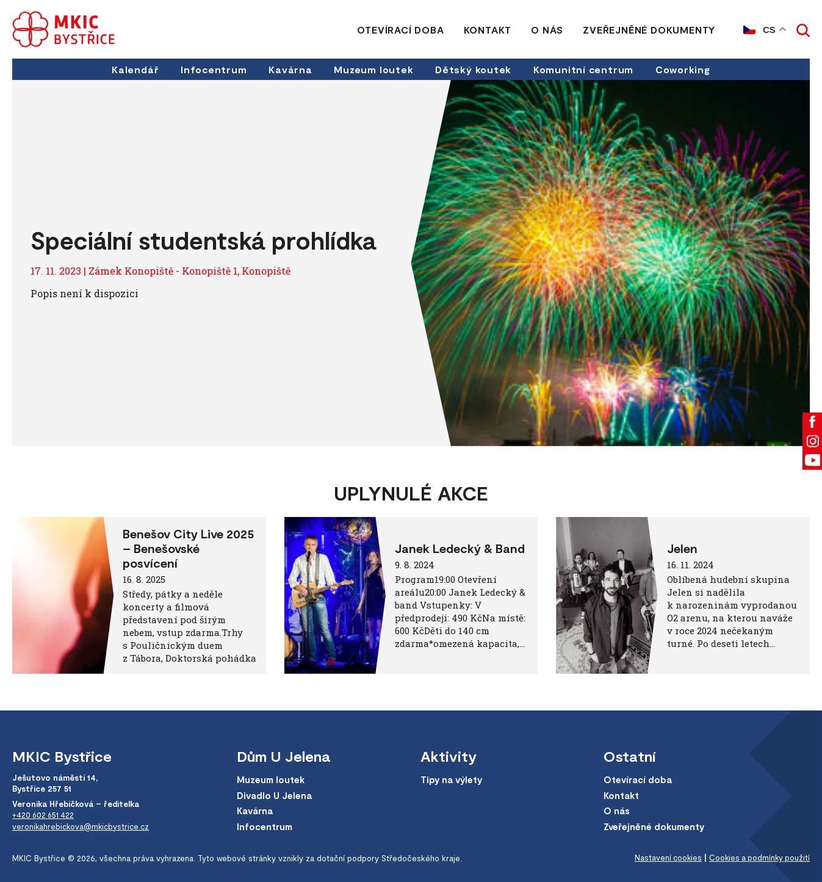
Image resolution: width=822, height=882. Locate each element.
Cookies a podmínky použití (758, 858)
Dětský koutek (474, 69)
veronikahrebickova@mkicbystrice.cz (82, 826)
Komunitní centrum (584, 69)
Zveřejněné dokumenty (649, 29)
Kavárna (290, 69)
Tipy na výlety (452, 780)
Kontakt (487, 29)
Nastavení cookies (664, 858)
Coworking (684, 69)
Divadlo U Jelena (275, 795)
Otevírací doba (400, 29)
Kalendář (133, 69)
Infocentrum (212, 69)
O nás (547, 29)
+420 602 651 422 (45, 815)
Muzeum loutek (374, 69)
